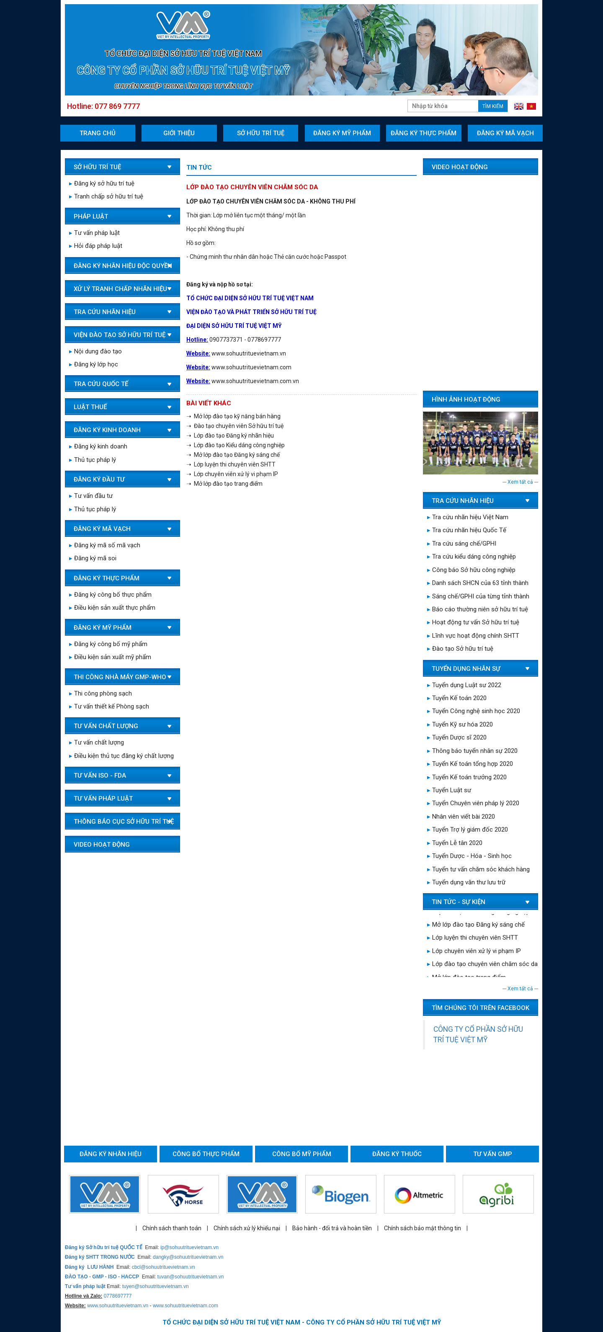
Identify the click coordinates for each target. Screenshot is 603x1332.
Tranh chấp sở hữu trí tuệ (106, 196)
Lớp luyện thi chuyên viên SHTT (472, 939)
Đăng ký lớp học (93, 364)
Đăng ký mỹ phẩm (342, 133)
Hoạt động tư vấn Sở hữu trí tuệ (473, 622)
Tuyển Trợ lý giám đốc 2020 (467, 829)
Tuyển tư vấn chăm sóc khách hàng (478, 869)
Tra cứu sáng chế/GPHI (461, 543)
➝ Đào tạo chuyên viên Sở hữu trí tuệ (234, 426)
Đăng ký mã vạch (505, 133)
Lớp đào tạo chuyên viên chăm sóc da (482, 965)
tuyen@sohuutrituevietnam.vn (155, 1286)
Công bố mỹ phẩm (301, 1154)
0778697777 (118, 1296)
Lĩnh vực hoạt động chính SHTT (473, 635)
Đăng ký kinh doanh (98, 446)
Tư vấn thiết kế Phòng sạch (109, 706)
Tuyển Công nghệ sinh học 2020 (473, 711)
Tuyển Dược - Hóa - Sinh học (469, 856)
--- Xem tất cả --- (520, 482)
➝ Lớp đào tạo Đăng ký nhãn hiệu (230, 435)
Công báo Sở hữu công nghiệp (471, 570)
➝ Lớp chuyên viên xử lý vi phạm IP (232, 474)
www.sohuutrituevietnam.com (185, 1306)
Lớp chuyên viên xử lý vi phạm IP (474, 952)
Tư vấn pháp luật (94, 233)
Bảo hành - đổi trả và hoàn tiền (332, 1228)
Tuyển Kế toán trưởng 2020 (467, 777)
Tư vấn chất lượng (96, 742)
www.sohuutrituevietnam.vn (117, 1306)
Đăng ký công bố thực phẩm (110, 594)
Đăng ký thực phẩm (423, 133)
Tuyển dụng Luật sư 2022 (464, 685)
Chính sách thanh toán (171, 1228)
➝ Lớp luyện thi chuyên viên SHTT (231, 464)
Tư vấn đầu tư (91, 496)
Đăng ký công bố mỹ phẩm (108, 644)
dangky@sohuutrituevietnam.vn (188, 1257)
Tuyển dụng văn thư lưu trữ (466, 882)
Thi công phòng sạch (100, 693)
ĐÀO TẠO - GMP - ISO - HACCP (102, 1277)
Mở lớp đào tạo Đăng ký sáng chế (476, 926)
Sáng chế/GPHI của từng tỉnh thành (478, 596)
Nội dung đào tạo (95, 351)
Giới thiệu (179, 133)
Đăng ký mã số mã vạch (104, 545)
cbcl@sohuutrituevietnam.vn (163, 1267)
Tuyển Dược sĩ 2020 (457, 737)
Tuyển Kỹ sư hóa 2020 (460, 724)
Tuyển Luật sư (449, 790)
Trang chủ (98, 133)
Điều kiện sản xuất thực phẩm (112, 607)
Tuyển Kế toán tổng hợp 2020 (470, 764)
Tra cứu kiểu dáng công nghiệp (471, 556)
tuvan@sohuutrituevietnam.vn (190, 1277)
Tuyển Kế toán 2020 (457, 698)
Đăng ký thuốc (397, 1154)
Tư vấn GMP (492, 1154)
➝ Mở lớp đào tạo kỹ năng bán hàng (233, 416)
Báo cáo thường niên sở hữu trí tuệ (477, 609)
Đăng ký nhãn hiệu (111, 1154)
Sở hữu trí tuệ (260, 133)
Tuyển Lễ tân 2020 (454, 843)
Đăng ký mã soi (92, 558)
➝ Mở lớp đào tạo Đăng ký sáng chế (233, 454)
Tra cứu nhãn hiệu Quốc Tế (466, 530)
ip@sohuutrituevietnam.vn (189, 1247)
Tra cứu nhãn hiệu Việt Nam (467, 517)
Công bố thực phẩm (206, 1154)
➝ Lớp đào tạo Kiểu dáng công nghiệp (235, 445)
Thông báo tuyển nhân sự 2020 (472, 751)
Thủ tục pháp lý (92, 460)
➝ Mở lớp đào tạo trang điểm (224, 483)
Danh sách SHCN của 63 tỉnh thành (477, 583)
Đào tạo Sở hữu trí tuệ (460, 648)
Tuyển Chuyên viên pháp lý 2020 (473, 803)
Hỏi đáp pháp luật (95, 246)
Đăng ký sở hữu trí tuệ (101, 183)
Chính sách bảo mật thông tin (422, 1228)
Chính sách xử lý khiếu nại (247, 1228)
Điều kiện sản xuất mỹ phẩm (110, 657)
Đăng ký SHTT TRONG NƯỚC (100, 1257)
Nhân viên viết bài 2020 (461, 816)
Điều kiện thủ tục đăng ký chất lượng (121, 756)
